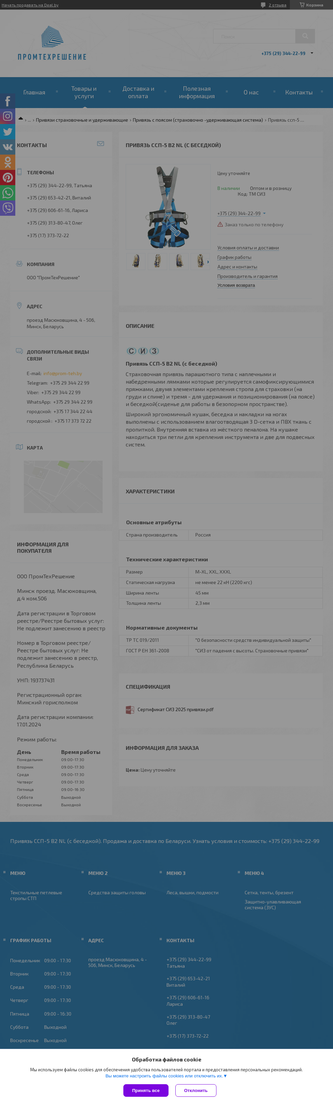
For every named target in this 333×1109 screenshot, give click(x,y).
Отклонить (196, 1090)
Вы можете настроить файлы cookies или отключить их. (164, 1075)
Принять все (146, 1090)
